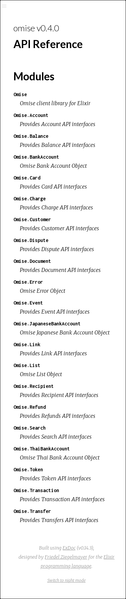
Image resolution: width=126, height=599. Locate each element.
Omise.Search (29, 428)
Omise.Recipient (33, 386)
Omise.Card (26, 178)
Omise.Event (28, 303)
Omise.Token (28, 469)
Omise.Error (28, 282)
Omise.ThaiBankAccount (41, 448)
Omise (20, 94)
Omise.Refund (29, 407)
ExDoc (69, 548)
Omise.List (26, 365)
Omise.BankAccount (36, 157)
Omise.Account (30, 115)
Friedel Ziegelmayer (66, 557)
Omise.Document (32, 261)
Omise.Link (26, 344)
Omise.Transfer (32, 511)
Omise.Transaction (36, 490)
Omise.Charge (29, 198)
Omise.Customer (32, 219)
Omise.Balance (30, 136)
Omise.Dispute (30, 240)
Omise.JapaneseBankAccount (47, 323)
